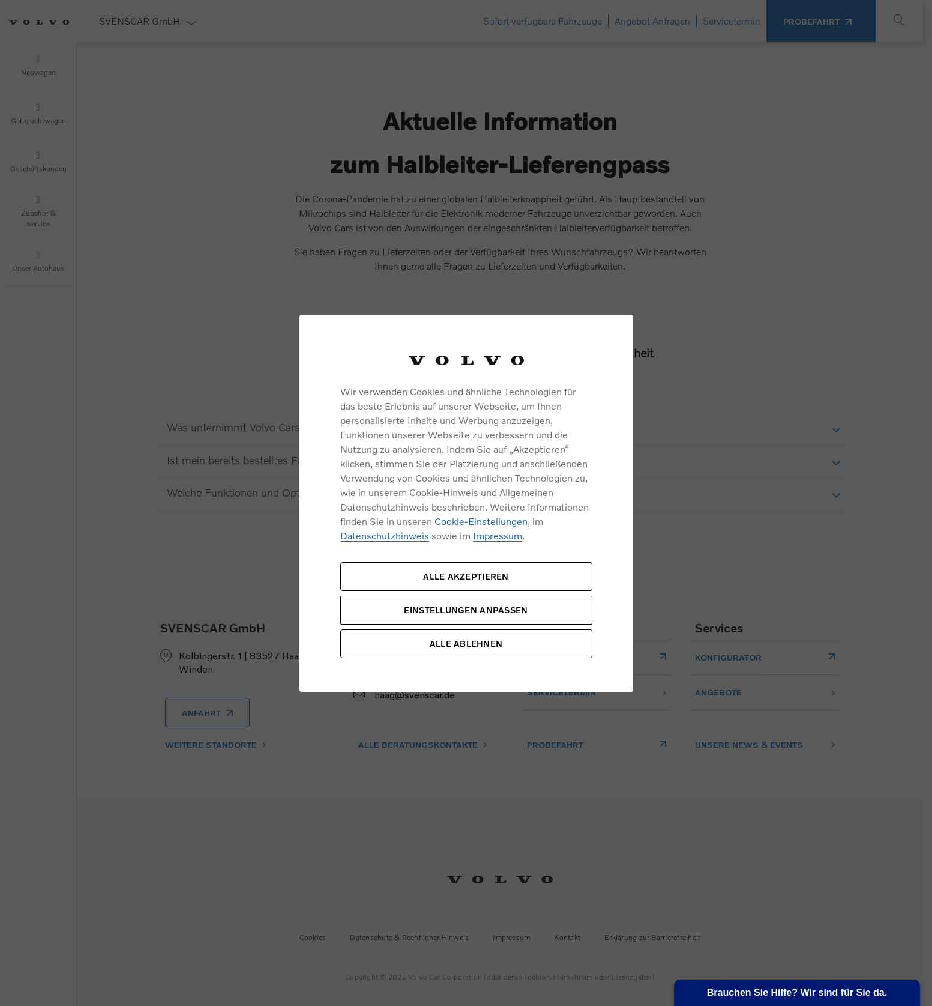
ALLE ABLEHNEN (466, 643)
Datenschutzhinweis (384, 535)
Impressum (497, 535)
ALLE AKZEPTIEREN (465, 576)
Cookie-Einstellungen (481, 521)
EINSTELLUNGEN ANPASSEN (466, 610)
